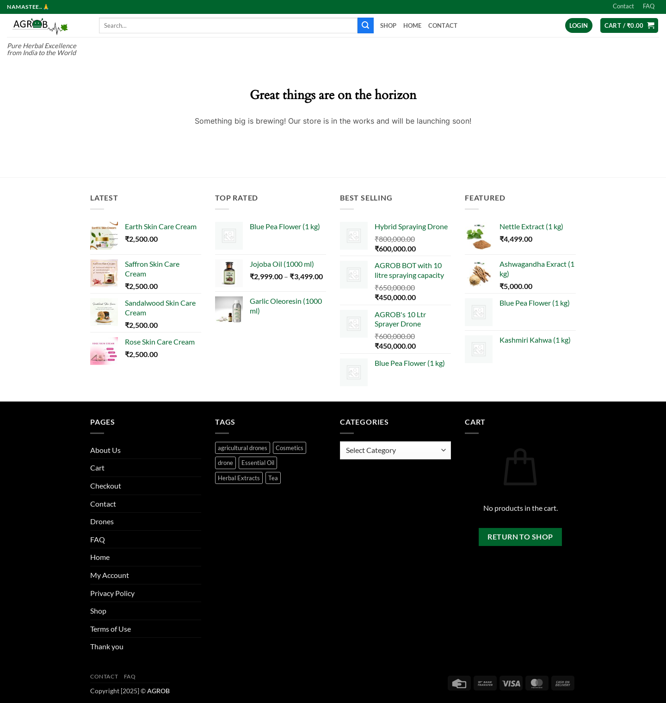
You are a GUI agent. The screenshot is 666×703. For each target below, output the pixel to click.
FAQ (648, 6)
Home (412, 25)
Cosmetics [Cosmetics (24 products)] (289, 448)
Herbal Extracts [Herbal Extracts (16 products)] (239, 478)
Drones (102, 521)
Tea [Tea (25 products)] (273, 478)
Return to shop (520, 537)
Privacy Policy (112, 593)
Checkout (105, 485)
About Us (105, 450)
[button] (578, 25)
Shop (388, 25)
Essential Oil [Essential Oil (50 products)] (257, 462)
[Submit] (365, 25)
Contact (623, 6)
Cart (97, 467)
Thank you (106, 646)
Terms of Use (110, 628)
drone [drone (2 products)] (225, 462)
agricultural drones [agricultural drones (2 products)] (242, 448)
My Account (109, 575)
